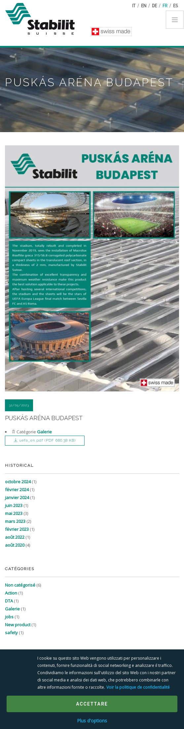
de (154, 5)
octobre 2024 (18, 482)
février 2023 (17, 529)
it (133, 5)
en (143, 5)
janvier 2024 (17, 497)
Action (11, 593)
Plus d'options (92, 720)
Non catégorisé (20, 585)
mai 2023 (13, 513)
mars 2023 (15, 521)
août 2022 (14, 537)
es (175, 5)
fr (165, 5)
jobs (9, 617)
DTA (9, 601)
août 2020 (14, 545)
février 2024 (17, 489)
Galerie (44, 432)
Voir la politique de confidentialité (138, 687)
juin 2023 (13, 505)
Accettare (92, 704)
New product (17, 625)
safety (11, 633)
